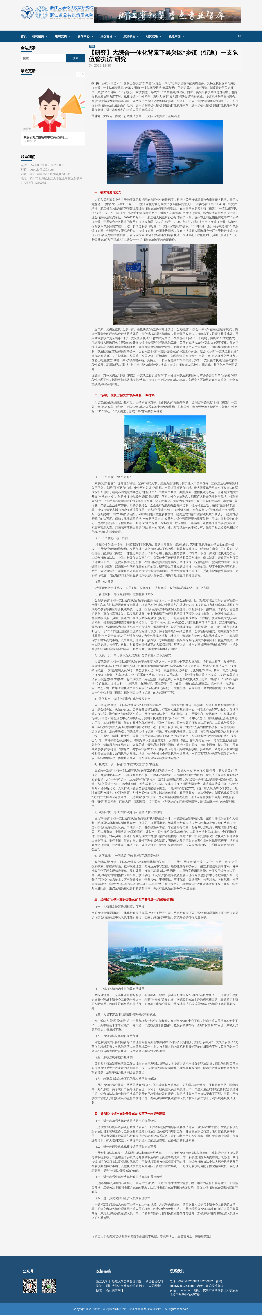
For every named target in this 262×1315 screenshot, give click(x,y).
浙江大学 (102, 1281)
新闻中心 (86, 36)
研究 (92, 46)
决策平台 (132, 36)
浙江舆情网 (113, 1290)
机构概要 (40, 36)
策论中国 (177, 36)
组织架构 (63, 36)
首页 (24, 36)
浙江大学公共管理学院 (126, 1281)
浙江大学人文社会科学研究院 (125, 1285)
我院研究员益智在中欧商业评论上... (47, 137)
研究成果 (154, 36)
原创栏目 (109, 36)
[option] (53, 113)
